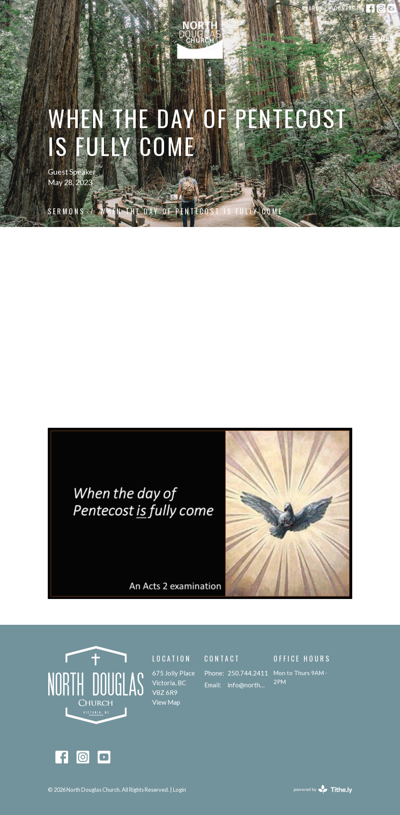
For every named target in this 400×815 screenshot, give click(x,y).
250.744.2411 (247, 673)
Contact (347, 8)
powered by (322, 789)
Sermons (66, 211)
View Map (166, 702)
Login (179, 789)
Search (312, 8)
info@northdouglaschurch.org (246, 685)
